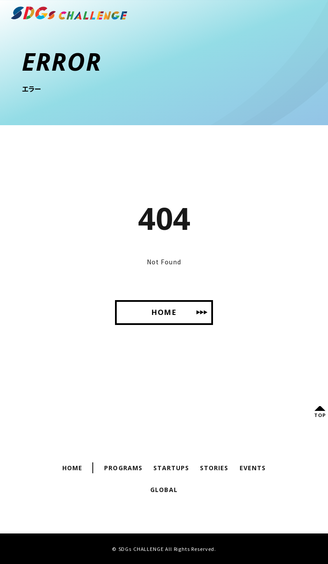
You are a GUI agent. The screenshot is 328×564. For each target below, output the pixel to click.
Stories (214, 468)
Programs (123, 468)
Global (163, 489)
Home (72, 468)
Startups (171, 468)
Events (253, 468)
